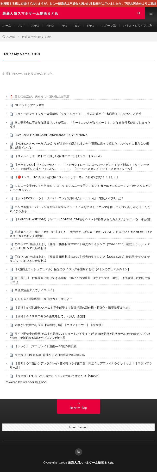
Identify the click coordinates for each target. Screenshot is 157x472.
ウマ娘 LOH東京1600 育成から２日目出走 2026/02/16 (50, 355)
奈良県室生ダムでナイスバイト (35, 290)
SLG (77, 25)
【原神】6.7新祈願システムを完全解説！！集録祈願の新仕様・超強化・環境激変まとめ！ (73, 307)
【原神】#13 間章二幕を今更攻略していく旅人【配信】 (51, 316)
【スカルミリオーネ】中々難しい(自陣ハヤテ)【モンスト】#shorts (58, 156)
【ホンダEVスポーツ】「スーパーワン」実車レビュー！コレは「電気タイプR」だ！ (69, 198)
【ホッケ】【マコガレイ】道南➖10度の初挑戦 (45, 346)
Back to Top (78, 408)
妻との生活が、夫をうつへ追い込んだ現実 (42, 96)
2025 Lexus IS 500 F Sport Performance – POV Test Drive (51, 135)
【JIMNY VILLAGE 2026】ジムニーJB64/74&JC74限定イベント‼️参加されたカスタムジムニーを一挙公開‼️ (83, 219)
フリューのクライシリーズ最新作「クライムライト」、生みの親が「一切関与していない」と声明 (78, 114)
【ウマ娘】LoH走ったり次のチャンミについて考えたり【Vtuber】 (58, 376)
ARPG (35, 25)
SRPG (90, 25)
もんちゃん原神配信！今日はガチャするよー (43, 299)
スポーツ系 (108, 25)
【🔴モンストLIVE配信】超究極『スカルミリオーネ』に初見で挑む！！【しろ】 (67, 177)
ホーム (6, 25)
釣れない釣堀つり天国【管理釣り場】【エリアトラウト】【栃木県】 (59, 325)
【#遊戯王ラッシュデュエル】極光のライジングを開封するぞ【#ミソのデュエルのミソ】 (73, 269)
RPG (64, 25)
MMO (50, 25)
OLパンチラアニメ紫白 (29, 105)
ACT (21, 25)
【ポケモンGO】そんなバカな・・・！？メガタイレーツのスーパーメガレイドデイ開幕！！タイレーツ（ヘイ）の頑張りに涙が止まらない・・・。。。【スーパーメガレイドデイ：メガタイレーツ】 (79, 167)
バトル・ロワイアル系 (137, 25)
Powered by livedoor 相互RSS (26, 382)
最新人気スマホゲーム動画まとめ (90, 462)
